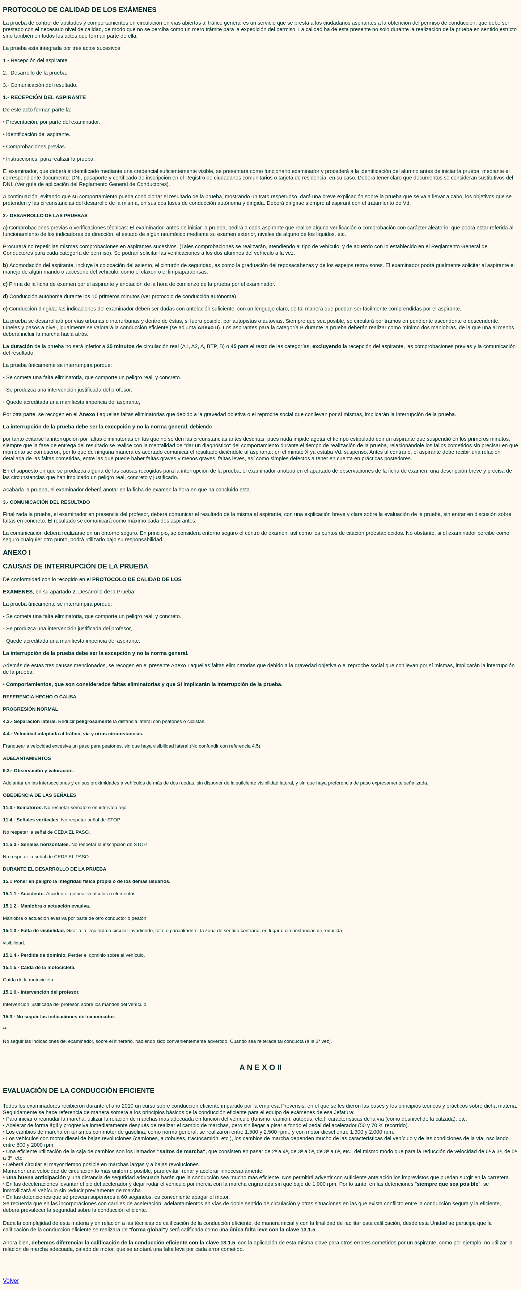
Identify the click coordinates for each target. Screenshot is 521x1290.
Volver (11, 1281)
